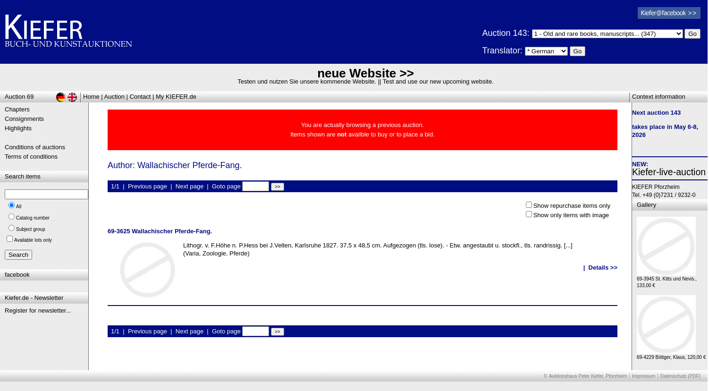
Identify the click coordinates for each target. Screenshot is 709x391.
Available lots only (33, 240)
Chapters (17, 109)
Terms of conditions (31, 156)
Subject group (30, 229)
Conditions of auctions (35, 147)
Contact (140, 96)
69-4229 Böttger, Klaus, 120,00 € (671, 355)
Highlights (18, 128)
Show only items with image (571, 215)
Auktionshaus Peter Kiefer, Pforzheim (588, 376)
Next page (189, 186)
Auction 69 (19, 96)
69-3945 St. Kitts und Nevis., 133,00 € (667, 280)
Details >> (603, 267)
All (18, 206)
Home (91, 96)
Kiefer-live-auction (669, 172)
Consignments (24, 118)
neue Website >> (365, 73)
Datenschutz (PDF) (680, 376)
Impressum (643, 376)
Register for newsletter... (38, 310)
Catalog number (33, 218)
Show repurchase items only (571, 205)
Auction (114, 96)
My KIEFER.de (176, 96)
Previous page (147, 186)
